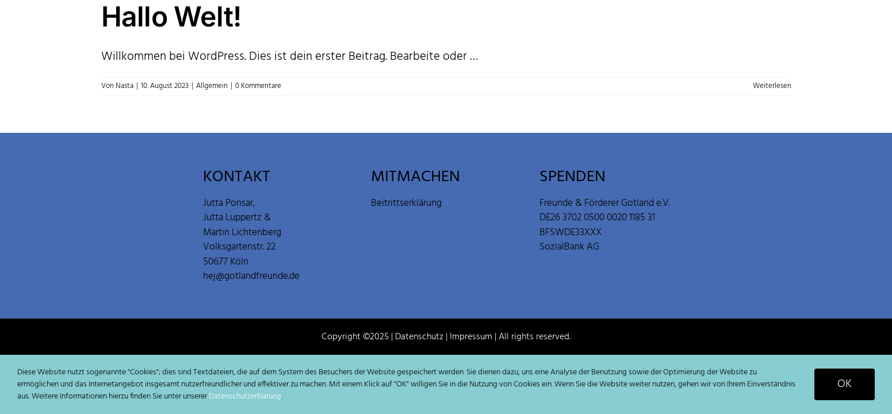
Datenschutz (419, 336)
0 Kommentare (258, 86)
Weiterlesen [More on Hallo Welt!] (772, 86)
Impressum (471, 336)
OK (844, 384)
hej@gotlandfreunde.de (251, 276)
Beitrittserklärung (406, 203)
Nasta (124, 86)
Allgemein (212, 86)
